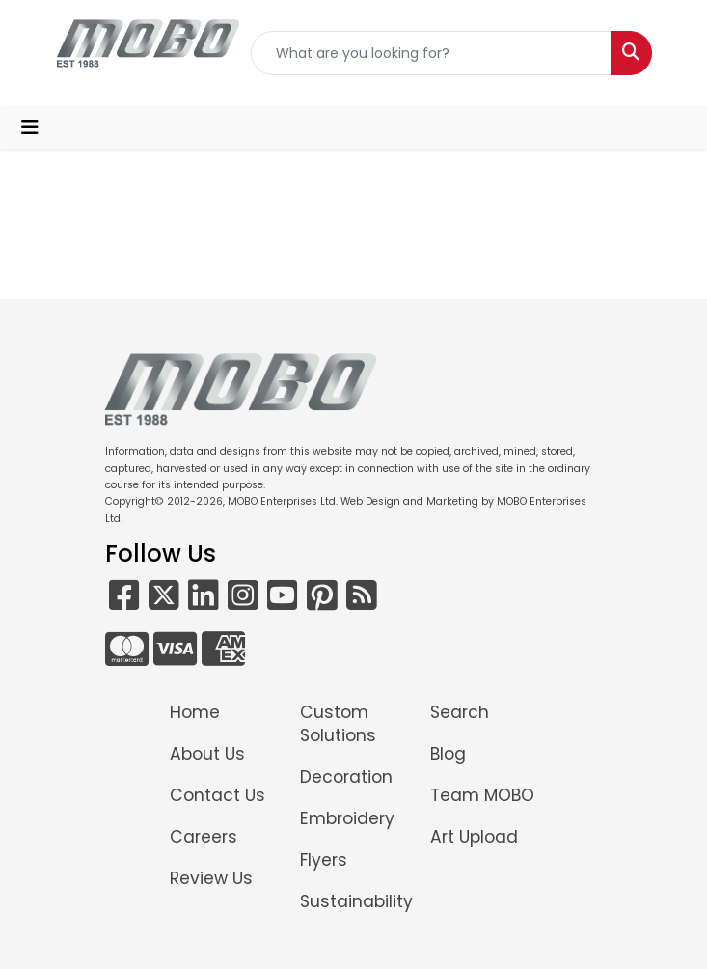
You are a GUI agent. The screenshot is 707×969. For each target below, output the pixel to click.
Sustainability (353, 901)
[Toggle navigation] (30, 127)
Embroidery (347, 818)
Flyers (323, 860)
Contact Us (217, 795)
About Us (207, 753)
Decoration (346, 777)
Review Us (211, 878)
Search (459, 712)
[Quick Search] (431, 53)
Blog (448, 753)
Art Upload (474, 836)
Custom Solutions (338, 724)
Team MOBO (482, 795)
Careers (203, 836)
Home (195, 712)
